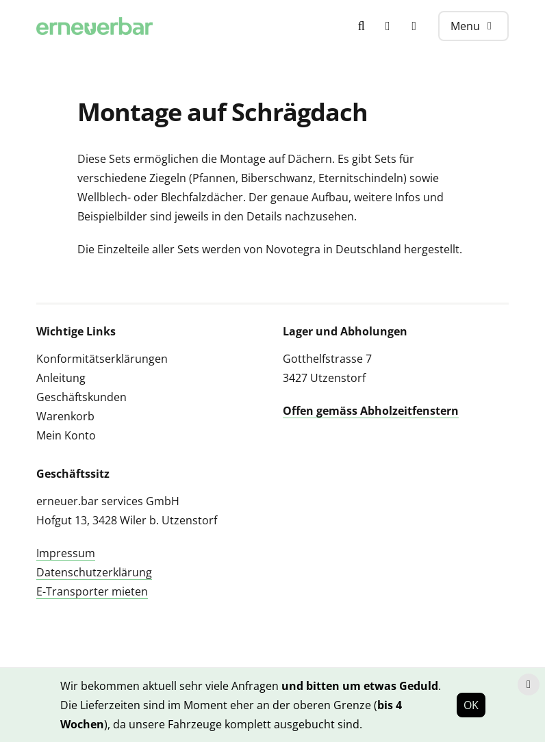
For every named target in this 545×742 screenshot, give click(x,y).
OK (471, 705)
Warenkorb (65, 416)
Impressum (65, 553)
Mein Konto (66, 435)
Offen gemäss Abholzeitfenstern (371, 410)
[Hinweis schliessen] (529, 684)
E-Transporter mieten (92, 591)
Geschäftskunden (81, 397)
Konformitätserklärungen (102, 358)
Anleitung (61, 377)
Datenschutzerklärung (94, 572)
